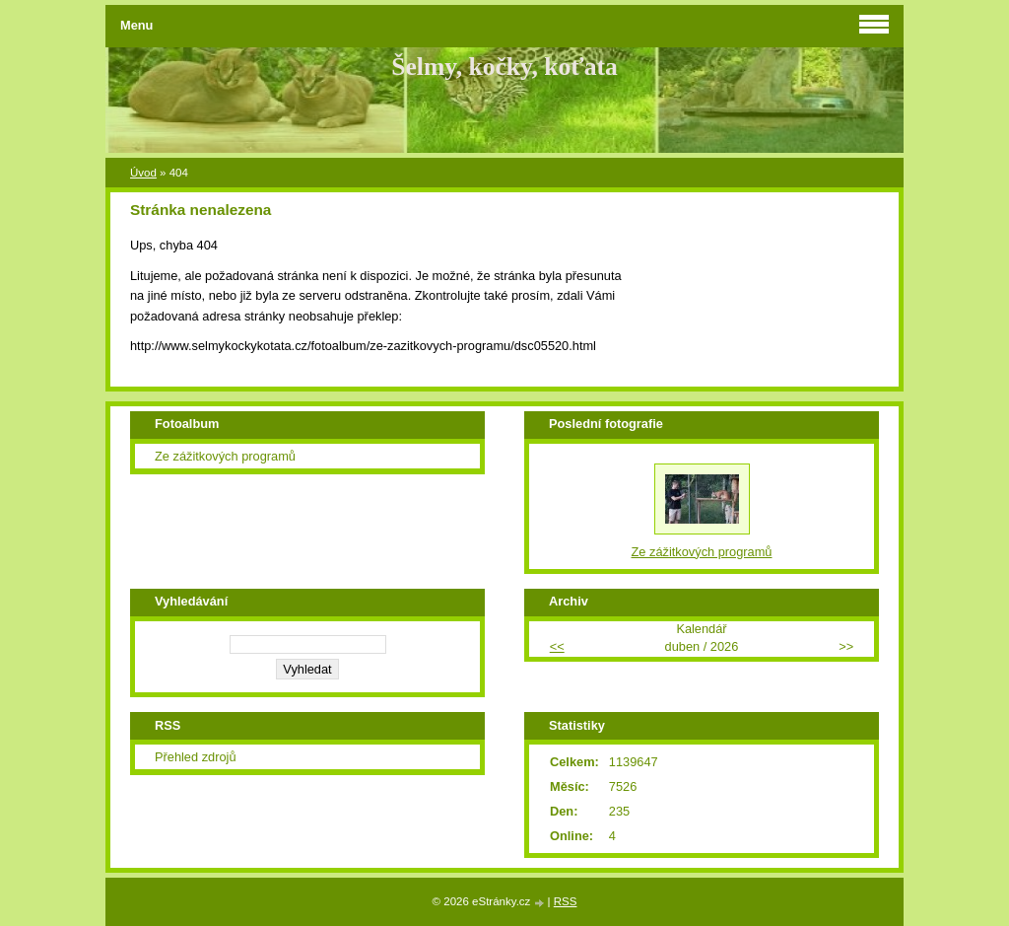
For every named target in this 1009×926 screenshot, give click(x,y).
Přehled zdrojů (195, 756)
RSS (565, 901)
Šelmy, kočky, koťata (504, 66)
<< (557, 646)
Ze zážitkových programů (225, 456)
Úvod (143, 172)
